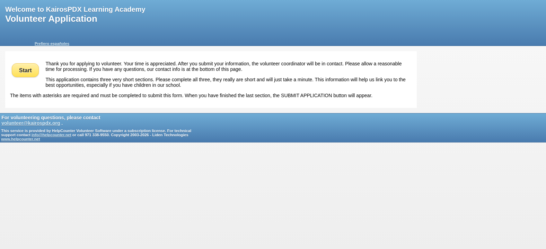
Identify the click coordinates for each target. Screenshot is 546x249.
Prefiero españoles (52, 44)
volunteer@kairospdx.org (30, 123)
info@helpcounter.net (51, 135)
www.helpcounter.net (20, 139)
